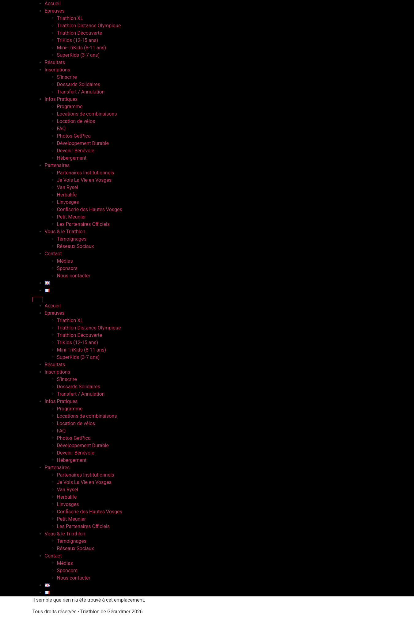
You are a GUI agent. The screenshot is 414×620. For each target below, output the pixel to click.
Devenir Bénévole (75, 151)
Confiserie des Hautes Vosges (89, 209)
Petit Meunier (71, 217)
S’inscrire (67, 77)
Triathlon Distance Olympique (89, 26)
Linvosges (68, 202)
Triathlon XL (70, 18)
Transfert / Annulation (81, 92)
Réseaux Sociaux (75, 246)
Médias (65, 261)
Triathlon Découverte (79, 33)
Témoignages (72, 239)
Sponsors (67, 268)
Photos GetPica (74, 136)
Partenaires (57, 165)
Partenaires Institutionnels (85, 173)
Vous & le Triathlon (65, 231)
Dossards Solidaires (78, 84)
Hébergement (72, 158)
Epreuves (55, 11)
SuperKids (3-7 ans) (78, 55)
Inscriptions (57, 70)
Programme (70, 106)
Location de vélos (76, 121)
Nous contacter (73, 276)
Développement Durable (83, 143)
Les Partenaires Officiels (83, 224)
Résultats (55, 62)
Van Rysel (67, 187)
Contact (53, 254)
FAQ (61, 128)
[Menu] (37, 299)
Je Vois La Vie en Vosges (84, 180)
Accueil (53, 3)
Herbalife (67, 195)
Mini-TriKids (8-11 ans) (81, 48)
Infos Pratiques (61, 99)
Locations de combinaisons (87, 114)
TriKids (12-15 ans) (77, 40)
